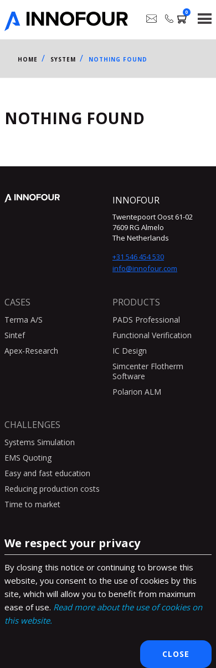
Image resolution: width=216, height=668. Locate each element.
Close (175, 654)
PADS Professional (146, 319)
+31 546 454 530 (138, 257)
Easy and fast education (47, 473)
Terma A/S (23, 319)
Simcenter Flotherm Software (147, 371)
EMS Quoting (28, 457)
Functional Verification (152, 335)
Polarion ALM (136, 391)
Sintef (14, 335)
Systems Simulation (39, 442)
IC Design (129, 350)
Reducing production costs (52, 488)
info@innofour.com (144, 268)
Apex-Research (31, 350)
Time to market (32, 504)
